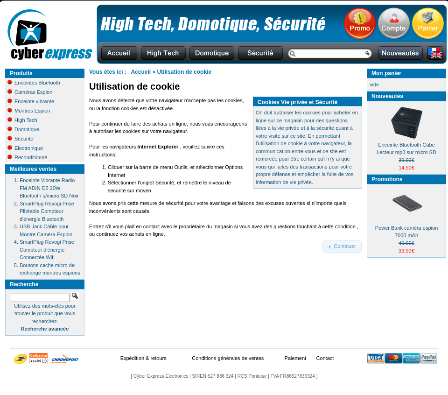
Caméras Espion (29, 92)
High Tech (22, 120)
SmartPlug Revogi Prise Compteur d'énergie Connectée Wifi (47, 249)
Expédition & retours (143, 358)
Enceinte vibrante (30, 101)
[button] (342, 246)
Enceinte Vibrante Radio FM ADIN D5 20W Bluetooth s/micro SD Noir (49, 187)
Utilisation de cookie (184, 72)
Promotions (387, 179)
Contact (325, 358)
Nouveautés (387, 96)
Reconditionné (27, 157)
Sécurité (20, 138)
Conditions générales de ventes (228, 358)
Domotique (23, 129)
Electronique (25, 148)
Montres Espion (28, 110)
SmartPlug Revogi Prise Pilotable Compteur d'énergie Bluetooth (47, 211)
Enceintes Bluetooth (33, 82)
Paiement (295, 358)
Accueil (141, 72)
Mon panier (386, 73)
